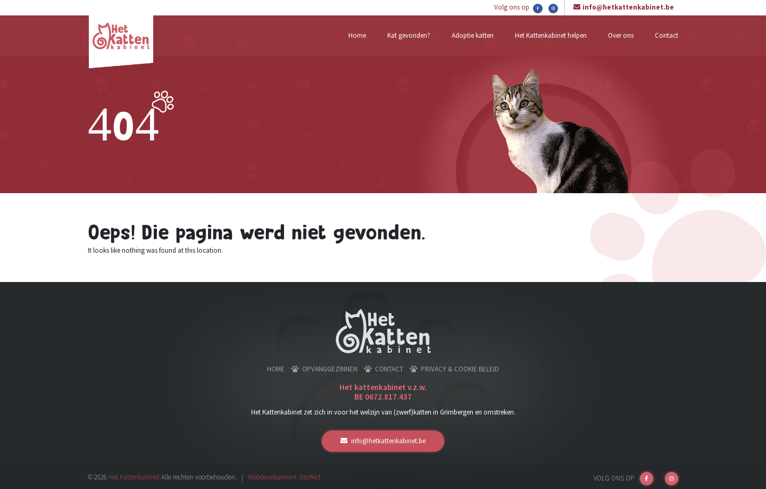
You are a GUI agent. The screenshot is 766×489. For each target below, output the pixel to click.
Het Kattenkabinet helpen (551, 35)
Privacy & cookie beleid (460, 369)
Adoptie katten (473, 35)
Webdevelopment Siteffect (284, 477)
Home (357, 35)
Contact (666, 35)
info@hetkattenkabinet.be (628, 7)
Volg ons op (518, 8)
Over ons (621, 35)
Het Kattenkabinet (134, 477)
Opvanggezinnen (329, 369)
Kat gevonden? (408, 35)
